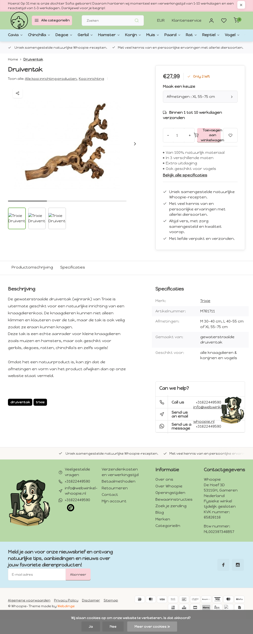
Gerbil (70, 35)
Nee (113, 626)
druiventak (20, 402)
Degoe (53, 35)
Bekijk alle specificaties (185, 175)
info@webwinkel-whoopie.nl (209, 414)
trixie (40, 402)
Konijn (108, 35)
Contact (110, 494)
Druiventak (33, 59)
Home (15, 59)
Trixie (205, 300)
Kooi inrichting (91, 79)
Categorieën (167, 525)
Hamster (89, 35)
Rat (157, 35)
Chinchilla (33, 35)
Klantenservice (186, 20)
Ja (91, 626)
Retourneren (115, 488)
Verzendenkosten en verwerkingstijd (120, 472)
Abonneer (78, 574)
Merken (162, 519)
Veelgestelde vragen (77, 472)
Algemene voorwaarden (29, 600)
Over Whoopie (168, 486)
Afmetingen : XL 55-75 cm (200, 96)
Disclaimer (91, 600)
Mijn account (114, 501)
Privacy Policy (66, 600)
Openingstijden (170, 492)
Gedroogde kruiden (217, 35)
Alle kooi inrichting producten (51, 79)
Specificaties (72, 267)
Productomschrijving (32, 267)
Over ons (164, 479)
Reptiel (173, 35)
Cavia (14, 35)
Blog (159, 512)
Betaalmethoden (118, 481)
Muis (125, 35)
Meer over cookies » (152, 626)
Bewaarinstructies (174, 499)
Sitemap (111, 600)
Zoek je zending (170, 506)
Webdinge (66, 606)
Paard (141, 35)
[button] (135, 144)
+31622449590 (208, 426)
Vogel (190, 35)
